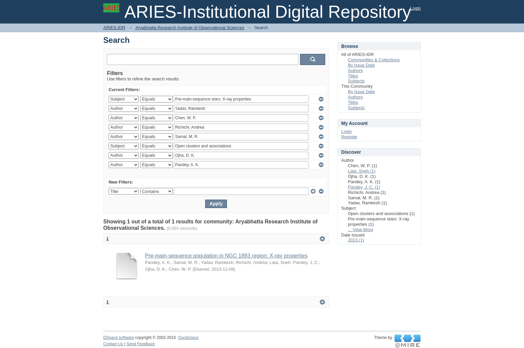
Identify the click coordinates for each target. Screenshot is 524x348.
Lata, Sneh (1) (361, 170)
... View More (360, 229)
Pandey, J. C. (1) (364, 187)
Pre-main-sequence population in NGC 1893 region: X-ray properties (226, 256)
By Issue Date (361, 65)
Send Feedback (141, 344)
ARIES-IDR (114, 27)
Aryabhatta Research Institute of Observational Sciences (189, 27)
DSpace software (118, 337)
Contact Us (113, 344)
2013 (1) (356, 239)
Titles (353, 75)
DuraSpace (188, 337)
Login (415, 8)
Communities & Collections (374, 59)
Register (349, 136)
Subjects (356, 80)
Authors (355, 70)
